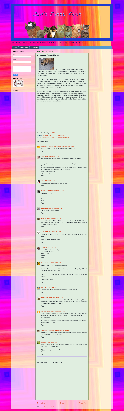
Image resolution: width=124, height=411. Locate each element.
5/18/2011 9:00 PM (56, 218)
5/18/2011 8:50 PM (57, 208)
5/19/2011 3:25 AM (56, 263)
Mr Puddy (44, 180)
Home (15, 47)
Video (67, 137)
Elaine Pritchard (45, 263)
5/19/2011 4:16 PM (64, 330)
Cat (55, 137)
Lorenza (43, 247)
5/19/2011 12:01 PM (60, 311)
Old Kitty (43, 342)
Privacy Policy (34, 47)
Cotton (59, 137)
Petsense (63, 137)
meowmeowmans (45, 218)
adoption (43, 137)
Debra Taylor (44, 156)
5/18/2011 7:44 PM (52, 180)
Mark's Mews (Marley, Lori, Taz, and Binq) (53, 146)
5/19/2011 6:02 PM (52, 342)
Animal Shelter (50, 137)
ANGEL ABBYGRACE (47, 191)
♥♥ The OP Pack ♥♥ (46, 232)
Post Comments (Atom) (50, 407)
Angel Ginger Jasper (46, 297)
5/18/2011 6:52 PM (70, 146)
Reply (42, 151)
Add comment (42, 358)
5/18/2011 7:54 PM (59, 191)
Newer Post (41, 403)
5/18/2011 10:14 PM (51, 247)
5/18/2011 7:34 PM (54, 156)
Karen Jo (43, 287)
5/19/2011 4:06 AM (51, 287)
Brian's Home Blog (46, 208)
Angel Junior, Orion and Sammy (50, 330)
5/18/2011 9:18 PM (57, 232)
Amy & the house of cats (47, 311)
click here (54, 133)
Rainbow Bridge (24, 47)
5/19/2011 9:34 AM (58, 297)
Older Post (83, 403)
